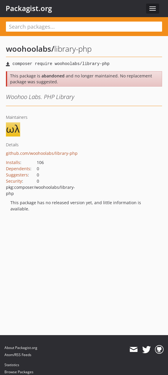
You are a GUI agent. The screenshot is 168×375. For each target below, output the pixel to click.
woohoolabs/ (30, 48)
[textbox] (84, 27)
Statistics (11, 364)
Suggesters (17, 175)
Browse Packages (18, 371)
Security (14, 181)
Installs (13, 162)
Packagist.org (29, 8)
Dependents (18, 168)
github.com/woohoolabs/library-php (42, 153)
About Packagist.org (20, 347)
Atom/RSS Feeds (17, 354)
